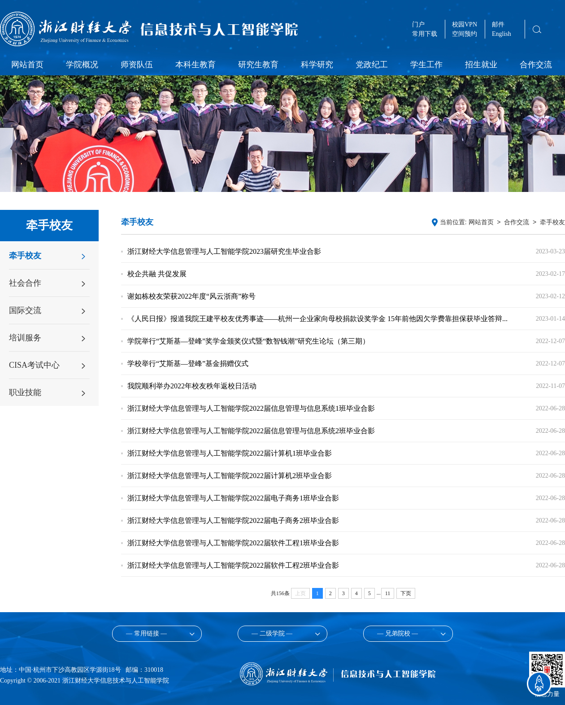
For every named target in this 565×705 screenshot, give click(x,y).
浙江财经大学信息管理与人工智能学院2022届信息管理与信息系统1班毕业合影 (251, 408)
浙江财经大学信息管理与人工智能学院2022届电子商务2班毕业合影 (233, 520)
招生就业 (481, 64)
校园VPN (464, 24)
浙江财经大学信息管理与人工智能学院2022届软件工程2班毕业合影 (233, 565)
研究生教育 (258, 64)
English (501, 33)
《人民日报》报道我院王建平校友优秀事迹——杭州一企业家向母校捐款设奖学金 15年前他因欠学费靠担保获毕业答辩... (317, 318)
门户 (418, 24)
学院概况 (82, 64)
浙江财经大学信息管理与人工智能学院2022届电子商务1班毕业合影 (233, 498)
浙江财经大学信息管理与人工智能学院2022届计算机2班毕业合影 (229, 475)
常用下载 (424, 33)
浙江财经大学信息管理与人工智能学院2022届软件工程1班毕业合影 (233, 543)
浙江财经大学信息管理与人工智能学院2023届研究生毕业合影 (224, 251)
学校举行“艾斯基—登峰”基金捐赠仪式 (187, 363)
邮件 (498, 24)
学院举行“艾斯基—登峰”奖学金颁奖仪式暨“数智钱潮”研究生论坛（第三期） (248, 341)
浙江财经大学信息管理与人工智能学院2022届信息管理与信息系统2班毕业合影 (251, 431)
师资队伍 (137, 64)
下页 (405, 593)
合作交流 (536, 64)
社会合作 (25, 283)
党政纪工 (372, 64)
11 (388, 593)
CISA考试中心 (34, 365)
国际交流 (25, 310)
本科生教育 (195, 64)
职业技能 (25, 392)
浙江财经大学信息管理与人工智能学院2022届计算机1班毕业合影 (229, 453)
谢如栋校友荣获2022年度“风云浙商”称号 (191, 296)
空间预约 (464, 33)
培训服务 (25, 337)
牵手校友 (25, 255)
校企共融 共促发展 (157, 274)
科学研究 (317, 64)
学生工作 (426, 64)
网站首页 (27, 64)
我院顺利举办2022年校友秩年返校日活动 (191, 386)
